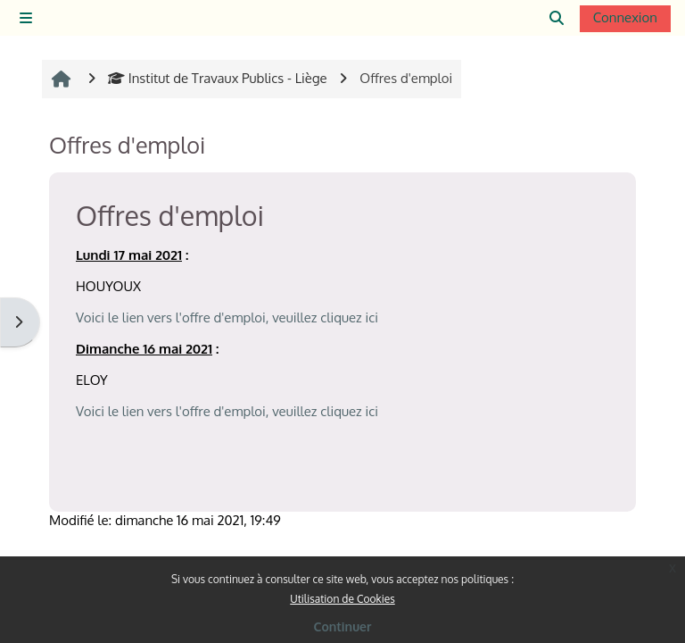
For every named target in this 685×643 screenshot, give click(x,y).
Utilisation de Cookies (342, 598)
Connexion (625, 17)
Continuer (343, 626)
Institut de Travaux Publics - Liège (217, 78)
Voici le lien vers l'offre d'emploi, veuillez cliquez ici (227, 317)
